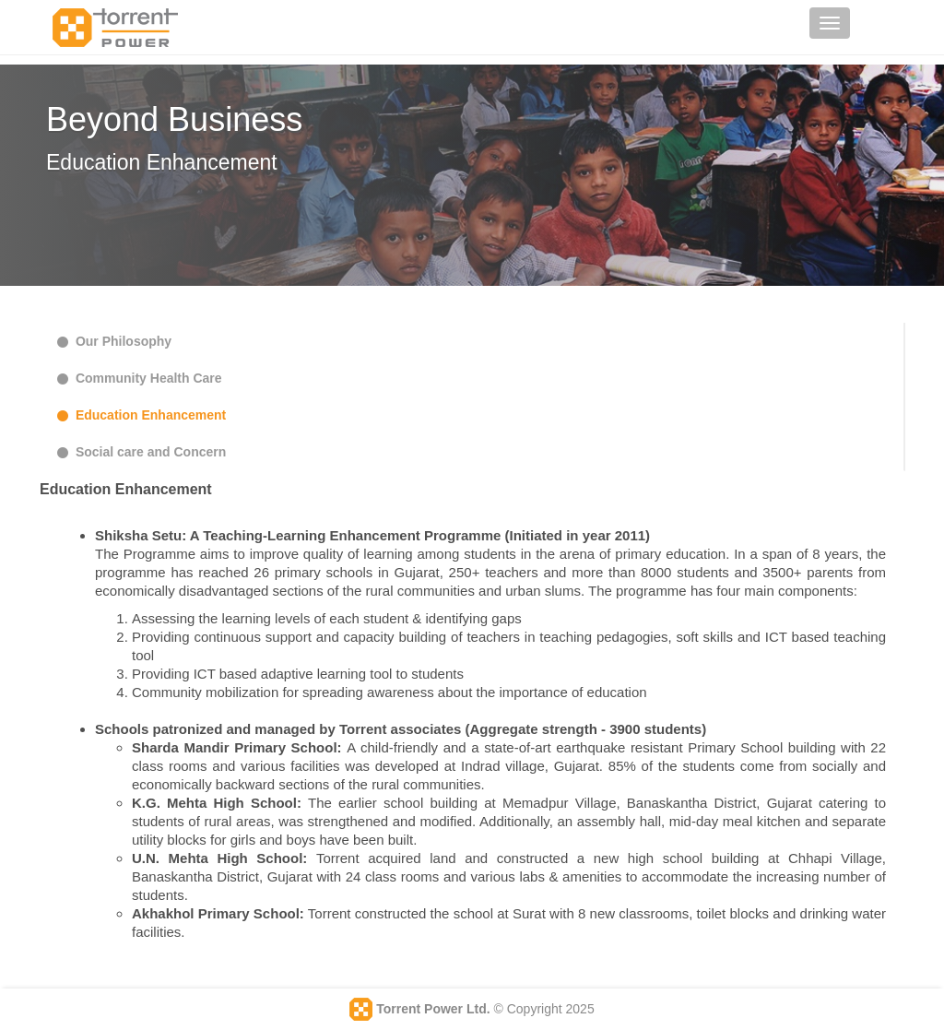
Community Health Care (137, 378)
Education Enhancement (139, 415)
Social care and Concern (139, 451)
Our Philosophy (112, 341)
